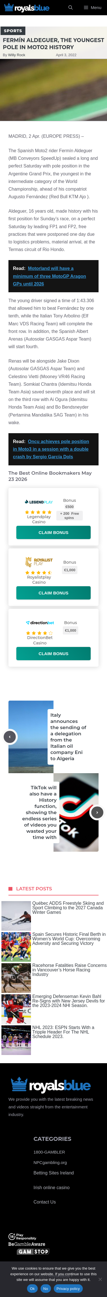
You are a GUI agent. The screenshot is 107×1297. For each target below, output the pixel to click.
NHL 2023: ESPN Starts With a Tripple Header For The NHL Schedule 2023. (47, 1040)
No (45, 1289)
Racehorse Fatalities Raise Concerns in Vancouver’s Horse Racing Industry (54, 978)
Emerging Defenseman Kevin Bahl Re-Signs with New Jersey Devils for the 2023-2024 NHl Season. (53, 1009)
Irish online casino (52, 1187)
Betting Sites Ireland (54, 1172)
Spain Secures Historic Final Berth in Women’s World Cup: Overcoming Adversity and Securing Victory (53, 947)
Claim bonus (53, 532)
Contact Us (45, 1202)
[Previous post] (10, 737)
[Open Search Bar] (70, 7)
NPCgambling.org (50, 1162)
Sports (13, 30)
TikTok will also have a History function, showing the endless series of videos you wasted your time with (39, 812)
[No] (100, 1279)
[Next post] (97, 813)
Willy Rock (16, 55)
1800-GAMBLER (49, 1152)
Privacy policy (68, 1289)
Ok (32, 1289)
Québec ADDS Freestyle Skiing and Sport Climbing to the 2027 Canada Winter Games (52, 916)
